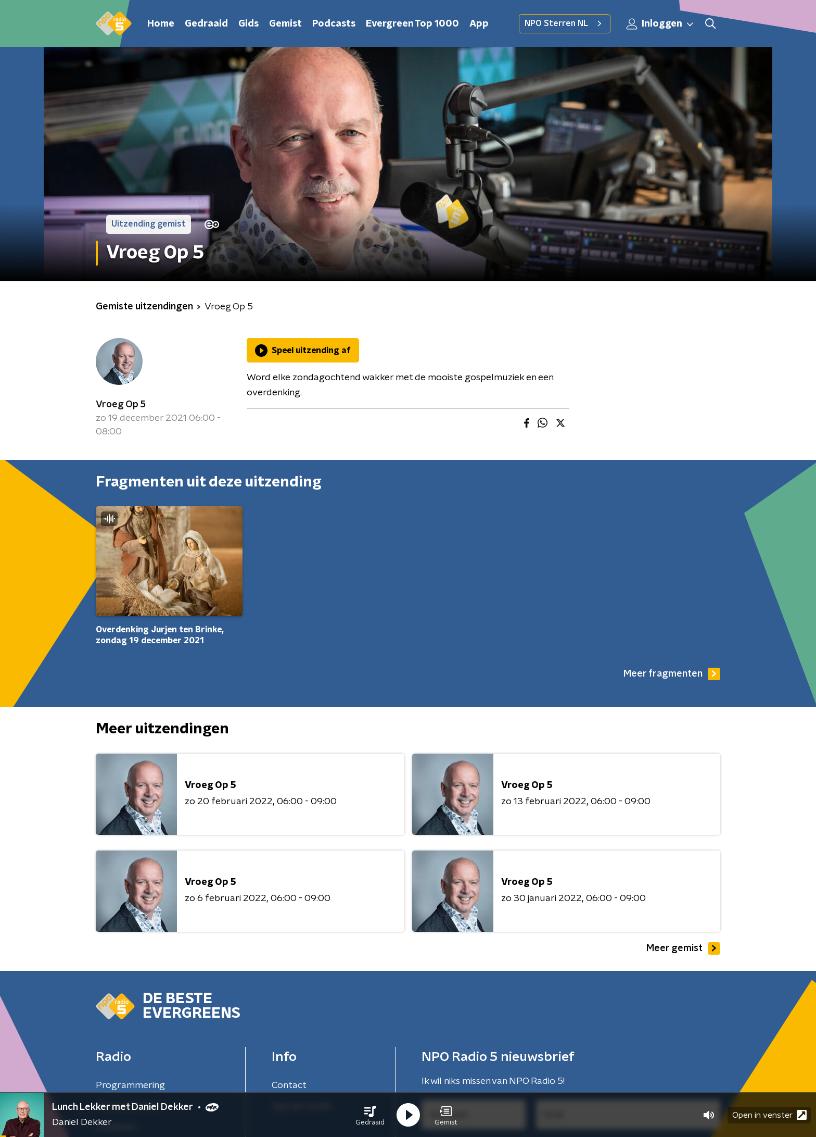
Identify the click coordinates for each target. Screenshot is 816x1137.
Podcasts (333, 24)
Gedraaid (206, 24)
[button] (370, 1115)
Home (160, 24)
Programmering (130, 1085)
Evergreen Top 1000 (412, 24)
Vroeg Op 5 (121, 404)
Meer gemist (683, 948)
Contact (289, 1085)
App (479, 24)
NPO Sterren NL (565, 23)
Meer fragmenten (671, 674)
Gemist (285, 24)
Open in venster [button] (769, 1115)
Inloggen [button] (660, 24)
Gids (248, 24)
